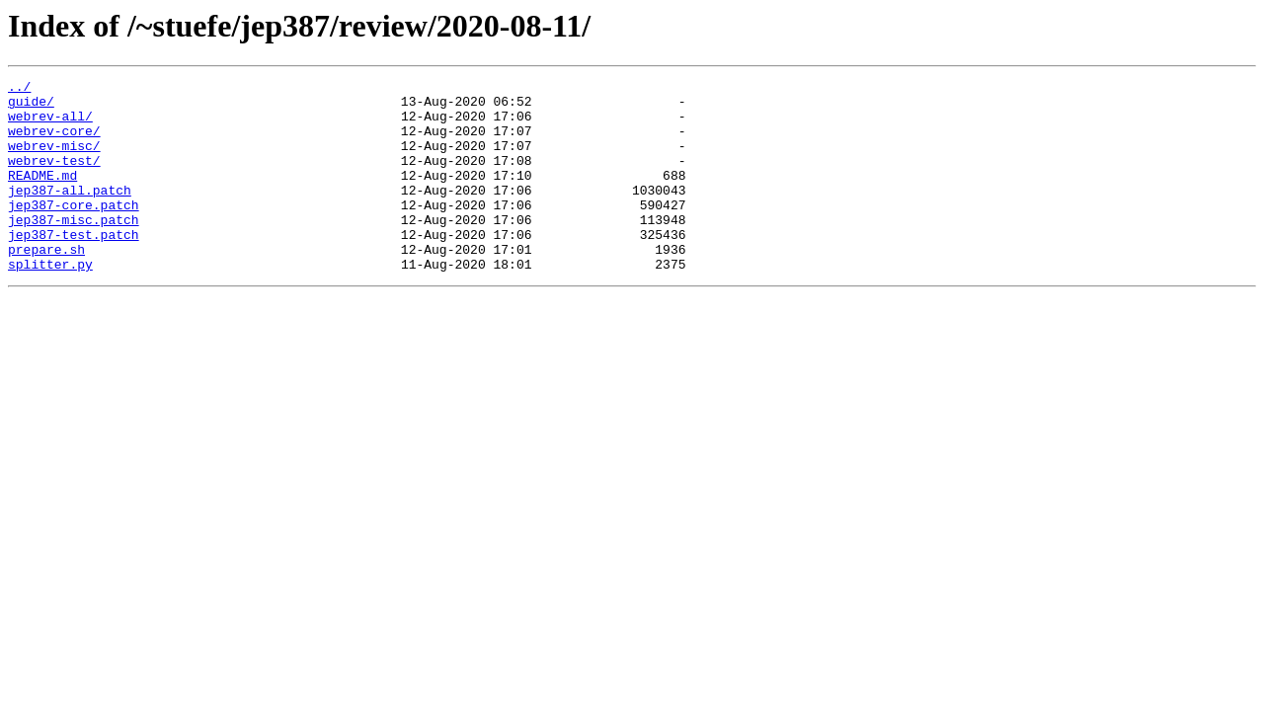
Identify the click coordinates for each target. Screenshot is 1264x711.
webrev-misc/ (54, 160)
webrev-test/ (54, 178)
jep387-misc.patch (73, 249)
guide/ (31, 107)
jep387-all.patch (69, 213)
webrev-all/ (50, 124)
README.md (42, 195)
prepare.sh (46, 284)
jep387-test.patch (73, 267)
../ (19, 89)
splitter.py (50, 302)
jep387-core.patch (73, 231)
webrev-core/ (54, 142)
